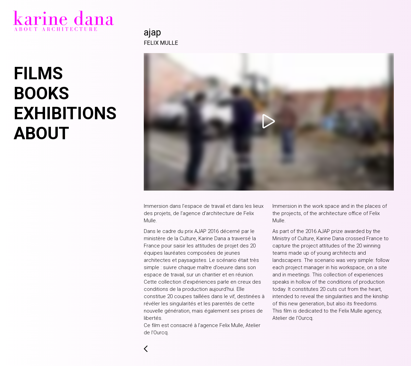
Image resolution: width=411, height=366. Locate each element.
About (41, 133)
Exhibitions (65, 113)
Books (41, 93)
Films (38, 73)
